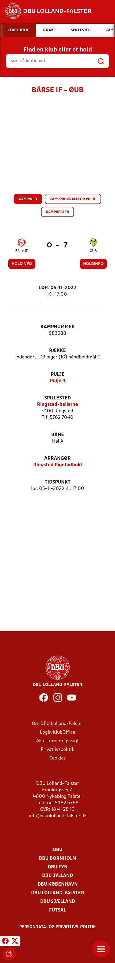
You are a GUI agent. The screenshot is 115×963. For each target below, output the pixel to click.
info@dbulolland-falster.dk (58, 816)
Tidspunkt (58, 482)
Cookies (57, 758)
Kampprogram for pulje (73, 199)
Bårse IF (21, 251)
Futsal (57, 910)
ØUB (93, 251)
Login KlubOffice (57, 732)
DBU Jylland (57, 876)
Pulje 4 (57, 381)
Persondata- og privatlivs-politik (57, 927)
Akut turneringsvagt (57, 741)
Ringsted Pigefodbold (57, 465)
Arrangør (57, 458)
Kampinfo (28, 199)
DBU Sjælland (57, 901)
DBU (57, 850)
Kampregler (57, 212)
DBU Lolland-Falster (57, 893)
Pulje (58, 374)
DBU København (58, 884)
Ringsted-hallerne (57, 404)
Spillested (57, 398)
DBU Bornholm (57, 858)
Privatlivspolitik (57, 749)
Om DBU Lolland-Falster (57, 724)
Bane (57, 435)
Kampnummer (57, 327)
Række (57, 350)
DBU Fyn (58, 867)
